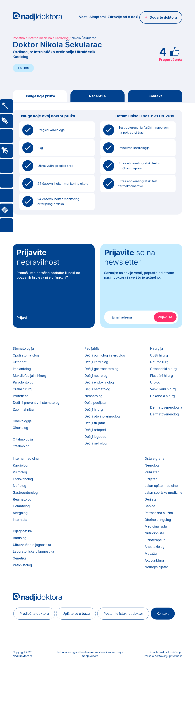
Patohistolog (23, 584)
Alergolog (20, 528)
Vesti (83, 17)
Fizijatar (150, 491)
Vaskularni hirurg (162, 394)
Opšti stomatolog (26, 357)
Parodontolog (23, 386)
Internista (20, 535)
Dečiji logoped (95, 446)
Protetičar (20, 401)
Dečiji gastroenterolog (101, 372)
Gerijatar (150, 513)
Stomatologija (23, 349)
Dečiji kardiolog (96, 364)
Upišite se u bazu (79, 634)
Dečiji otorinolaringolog (102, 424)
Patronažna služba (158, 528)
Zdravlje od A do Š (123, 17)
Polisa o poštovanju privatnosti (163, 690)
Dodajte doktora (163, 17)
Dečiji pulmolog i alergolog (105, 357)
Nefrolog (20, 498)
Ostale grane (154, 468)
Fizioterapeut (154, 557)
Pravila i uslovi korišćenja (165, 686)
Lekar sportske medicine (163, 505)
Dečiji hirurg (93, 416)
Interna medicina (40, 38)
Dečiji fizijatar (94, 431)
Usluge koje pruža (39, 96)
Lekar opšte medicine (161, 498)
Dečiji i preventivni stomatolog (36, 409)
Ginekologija (22, 428)
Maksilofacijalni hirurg (30, 379)
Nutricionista (153, 550)
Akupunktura (154, 580)
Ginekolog (21, 436)
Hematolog (21, 520)
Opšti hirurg (158, 357)
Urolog (154, 386)
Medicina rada (155, 542)
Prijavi (22, 318)
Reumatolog (22, 513)
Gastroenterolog (25, 505)
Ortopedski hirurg (163, 372)
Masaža (150, 572)
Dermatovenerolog (164, 421)
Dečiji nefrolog (95, 453)
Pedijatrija (91, 349)
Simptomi (98, 17)
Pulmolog (20, 483)
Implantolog (22, 372)
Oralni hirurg (22, 394)
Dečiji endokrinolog (99, 386)
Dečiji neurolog (96, 379)
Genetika (20, 577)
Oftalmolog (21, 455)
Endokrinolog (23, 491)
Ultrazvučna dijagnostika (32, 562)
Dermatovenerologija (165, 413)
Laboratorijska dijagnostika (34, 569)
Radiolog (20, 555)
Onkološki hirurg (162, 401)
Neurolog (151, 476)
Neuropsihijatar (155, 587)
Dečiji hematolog (97, 394)
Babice (149, 520)
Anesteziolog (154, 565)
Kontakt (155, 96)
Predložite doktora (35, 634)
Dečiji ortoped (95, 438)
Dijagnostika (22, 547)
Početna (19, 38)
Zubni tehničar (24, 416)
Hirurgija (155, 349)
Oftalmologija (23, 448)
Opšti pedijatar (95, 409)
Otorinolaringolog (157, 535)
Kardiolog (62, 38)
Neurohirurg (158, 364)
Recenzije (97, 96)
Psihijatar (151, 483)
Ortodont (20, 364)
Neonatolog (93, 401)
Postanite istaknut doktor (128, 634)
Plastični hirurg (160, 379)
